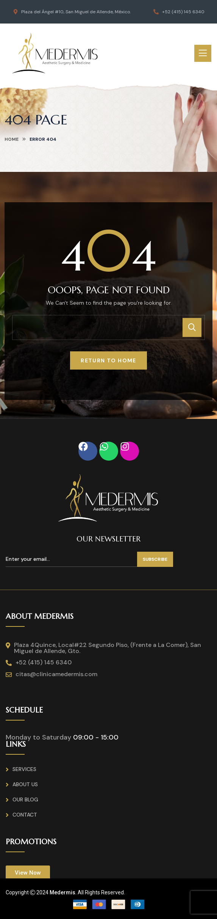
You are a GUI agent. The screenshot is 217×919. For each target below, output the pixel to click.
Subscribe (155, 559)
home (12, 139)
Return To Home (108, 360)
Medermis (62, 892)
